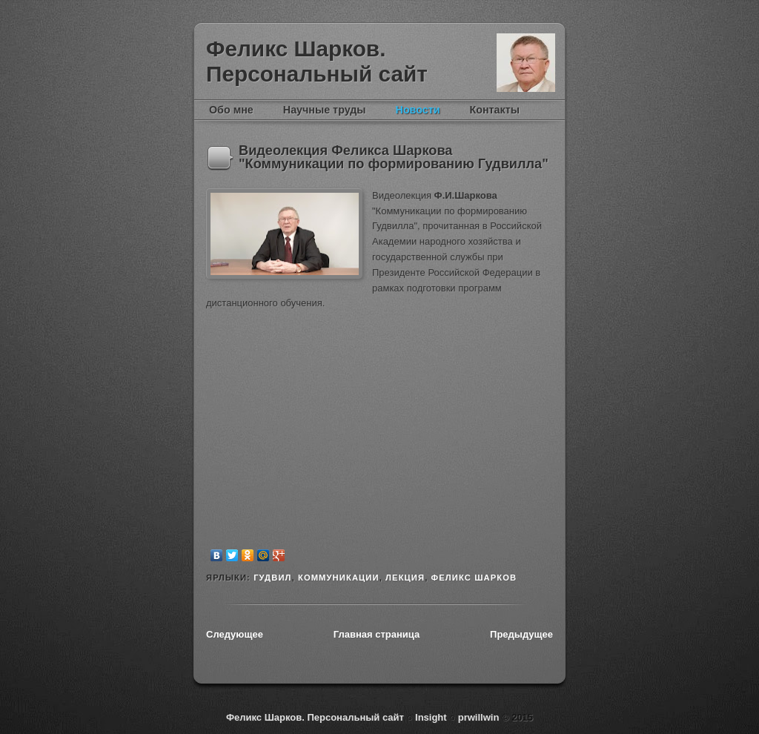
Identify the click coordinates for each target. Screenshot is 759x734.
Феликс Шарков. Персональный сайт (317, 61)
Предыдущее (521, 634)
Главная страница (377, 634)
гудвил (272, 577)
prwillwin (477, 717)
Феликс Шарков (526, 62)
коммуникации (339, 577)
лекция (405, 577)
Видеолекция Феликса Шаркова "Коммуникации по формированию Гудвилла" (393, 157)
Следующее (234, 634)
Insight (432, 717)
